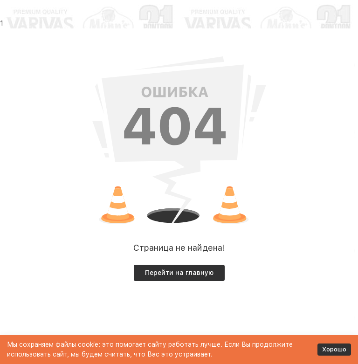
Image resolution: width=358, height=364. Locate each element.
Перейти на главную (179, 272)
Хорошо (334, 349)
